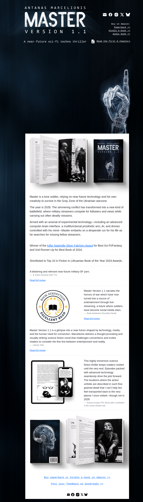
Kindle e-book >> (119, 30)
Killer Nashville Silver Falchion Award (70, 245)
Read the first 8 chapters (113, 41)
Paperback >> (122, 27)
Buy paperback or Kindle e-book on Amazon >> (77, 477)
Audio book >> (121, 34)
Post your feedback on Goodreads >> (77, 483)
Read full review (38, 280)
